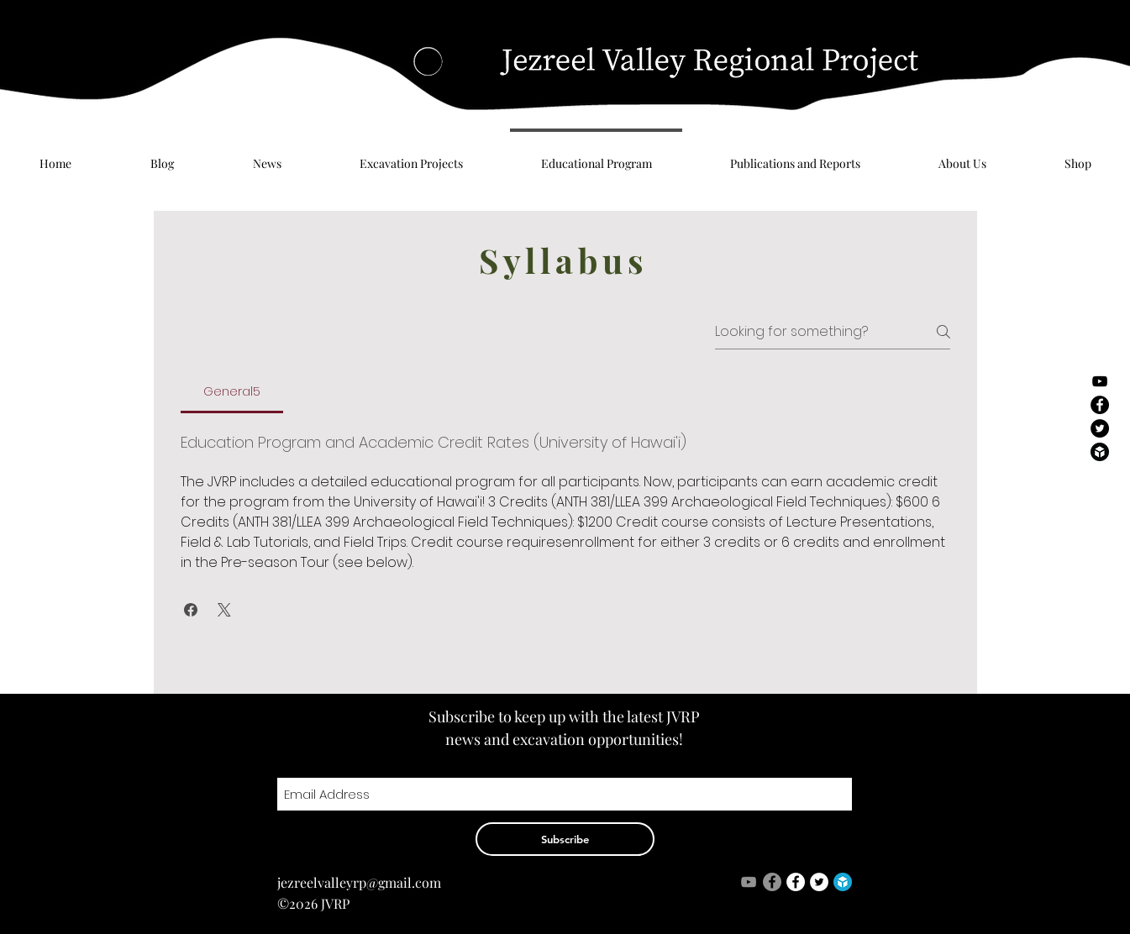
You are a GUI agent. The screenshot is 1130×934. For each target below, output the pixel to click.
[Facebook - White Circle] (795, 882)
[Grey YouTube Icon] (748, 882)
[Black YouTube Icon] (1100, 381)
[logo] (842, 882)
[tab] (232, 391)
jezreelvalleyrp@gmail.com (359, 882)
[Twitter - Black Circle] (1100, 428)
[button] (191, 610)
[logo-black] (1100, 452)
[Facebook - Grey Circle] (772, 882)
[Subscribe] (565, 839)
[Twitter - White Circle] (819, 882)
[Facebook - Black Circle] (1100, 405)
